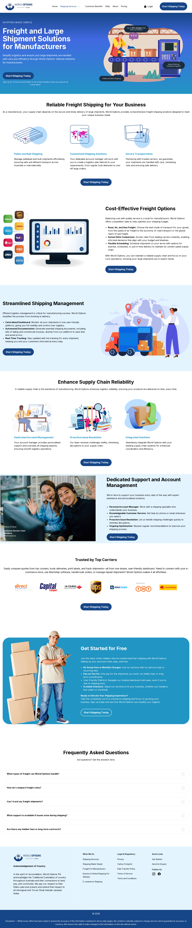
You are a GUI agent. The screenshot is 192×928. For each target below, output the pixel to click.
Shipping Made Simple (93, 864)
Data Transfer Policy (126, 869)
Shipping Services (71, 6)
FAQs (107, 6)
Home (55, 6)
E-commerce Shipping (92, 881)
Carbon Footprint (124, 864)
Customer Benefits (94, 6)
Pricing (124, 6)
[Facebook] (159, 874)
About (115, 6)
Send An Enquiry (159, 864)
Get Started (157, 859)
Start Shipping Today (173, 6)
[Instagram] (153, 874)
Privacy (120, 859)
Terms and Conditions (127, 878)
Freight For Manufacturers (94, 869)
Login (148, 6)
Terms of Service (125, 873)
